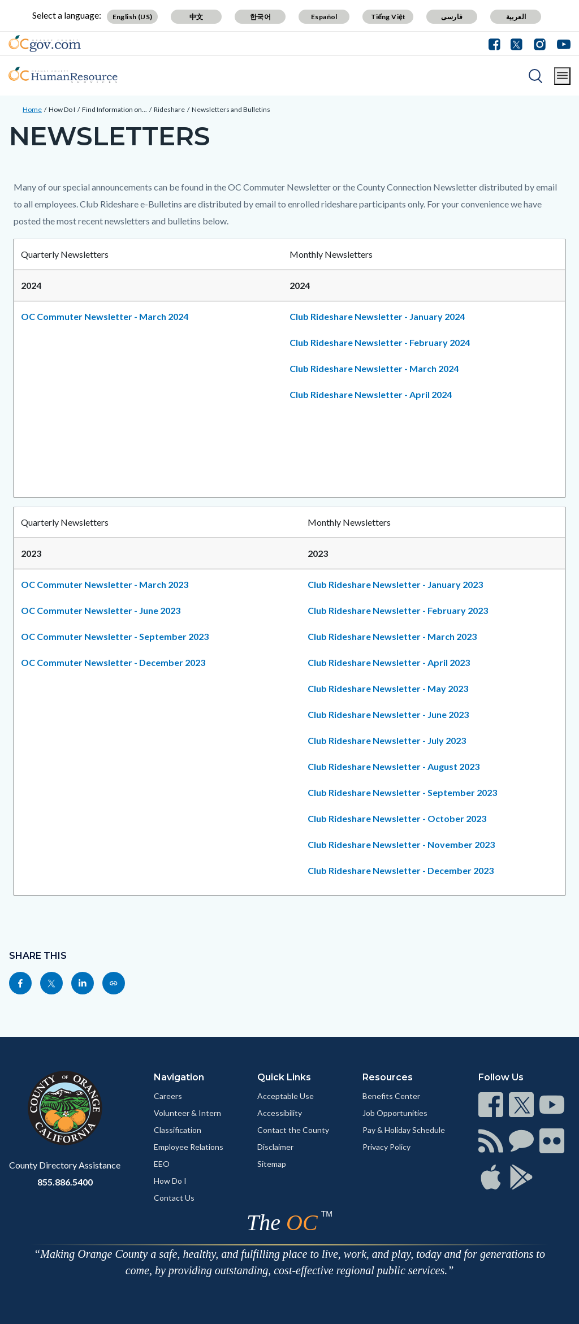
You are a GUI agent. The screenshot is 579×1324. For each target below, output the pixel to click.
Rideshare (169, 109)
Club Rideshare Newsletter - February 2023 (398, 610)
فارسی (452, 16)
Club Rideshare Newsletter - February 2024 (380, 342)
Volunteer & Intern (187, 1113)
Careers (168, 1096)
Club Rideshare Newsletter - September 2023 (402, 792)
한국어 (260, 16)
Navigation (179, 1077)
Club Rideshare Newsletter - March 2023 (392, 636)
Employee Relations (188, 1147)
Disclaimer (275, 1147)
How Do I (62, 109)
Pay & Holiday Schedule (403, 1130)
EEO (162, 1164)
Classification (177, 1130)
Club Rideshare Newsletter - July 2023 (387, 740)
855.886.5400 (65, 1181)
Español (324, 16)
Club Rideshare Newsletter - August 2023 (393, 766)
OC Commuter (106, 316)
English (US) (133, 16)
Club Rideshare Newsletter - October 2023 (397, 818)
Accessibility (279, 1113)
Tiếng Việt (388, 16)
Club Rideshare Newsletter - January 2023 (395, 584)
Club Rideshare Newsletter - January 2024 (377, 316)
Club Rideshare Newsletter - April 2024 (371, 394)
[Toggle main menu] (562, 76)
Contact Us (174, 1197)
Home (32, 109)
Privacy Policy (386, 1147)
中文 (196, 16)
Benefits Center (391, 1096)
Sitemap (271, 1164)
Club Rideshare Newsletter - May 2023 (388, 688)
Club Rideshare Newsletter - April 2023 (389, 662)
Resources (387, 1077)
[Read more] (44, 43)
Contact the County (293, 1130)
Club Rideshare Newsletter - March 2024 (374, 368)
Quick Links (284, 1077)
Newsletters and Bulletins (231, 109)
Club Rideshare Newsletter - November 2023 (401, 844)
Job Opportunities (394, 1113)
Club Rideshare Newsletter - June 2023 (388, 714)
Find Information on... (114, 109)
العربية (516, 16)
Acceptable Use (285, 1096)
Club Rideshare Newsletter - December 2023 (401, 870)
